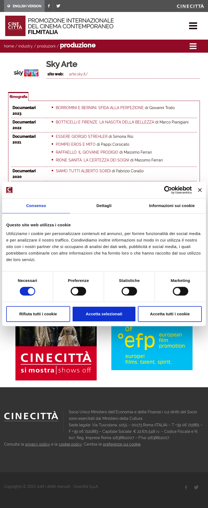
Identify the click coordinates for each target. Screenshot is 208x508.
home (9, 46)
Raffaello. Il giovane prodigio (87, 152)
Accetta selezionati (104, 314)
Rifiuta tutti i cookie (38, 314)
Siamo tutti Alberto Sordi (83, 171)
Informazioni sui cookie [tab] (172, 205)
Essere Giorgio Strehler (82, 136)
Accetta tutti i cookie (170, 314)
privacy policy (37, 444)
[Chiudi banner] (200, 190)
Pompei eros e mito (76, 144)
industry (25, 46)
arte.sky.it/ (78, 74)
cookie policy (70, 444)
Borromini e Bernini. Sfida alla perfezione (100, 108)
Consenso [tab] (36, 205)
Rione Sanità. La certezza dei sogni (92, 160)
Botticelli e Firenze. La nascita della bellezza (105, 122)
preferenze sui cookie (122, 444)
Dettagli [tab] (104, 205)
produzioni (46, 46)
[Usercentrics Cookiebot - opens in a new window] (168, 190)
